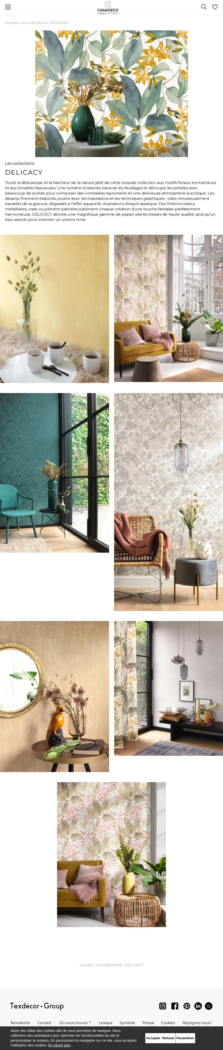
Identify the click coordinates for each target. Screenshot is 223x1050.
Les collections (34, 22)
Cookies (168, 1023)
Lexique (106, 1023)
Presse (148, 1023)
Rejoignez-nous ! (197, 1023)
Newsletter (20, 1023)
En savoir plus (59, 1045)
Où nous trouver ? (75, 1023)
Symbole (127, 1023)
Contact (44, 1023)
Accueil (11, 22)
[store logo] (111, 7)
